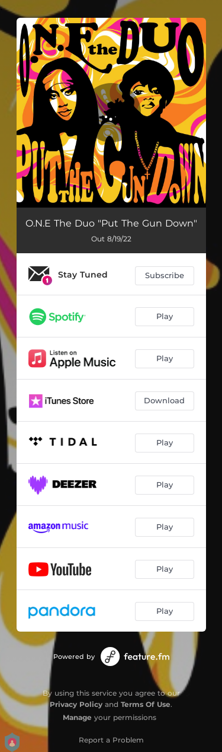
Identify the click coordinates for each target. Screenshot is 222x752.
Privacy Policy (76, 704)
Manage (77, 717)
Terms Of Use (145, 704)
